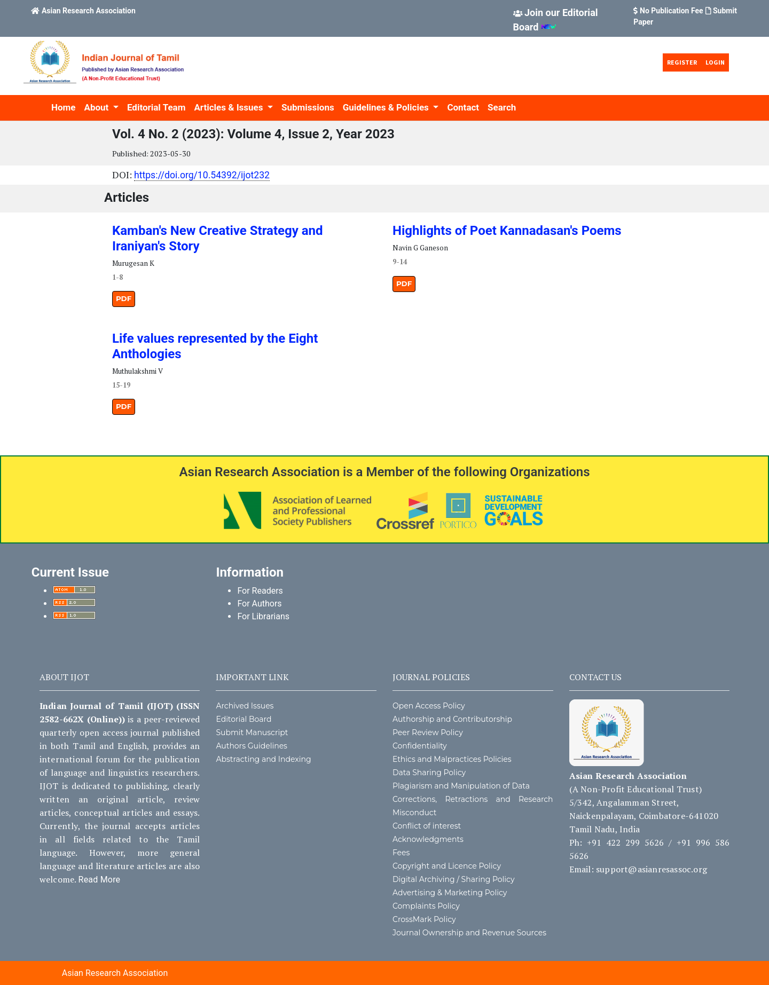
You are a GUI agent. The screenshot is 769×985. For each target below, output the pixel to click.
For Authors (259, 603)
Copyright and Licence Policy (447, 866)
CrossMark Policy (424, 919)
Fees (401, 852)
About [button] (97, 107)
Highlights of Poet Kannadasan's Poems (507, 230)
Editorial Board (243, 719)
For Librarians (263, 616)
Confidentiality (420, 746)
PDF (123, 298)
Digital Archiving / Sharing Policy (454, 879)
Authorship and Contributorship (452, 719)
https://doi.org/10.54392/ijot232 (202, 175)
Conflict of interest (427, 826)
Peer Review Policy (428, 732)
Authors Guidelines (251, 746)
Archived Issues (244, 706)
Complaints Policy (426, 906)
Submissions (307, 107)
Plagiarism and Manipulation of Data (461, 786)
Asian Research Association (89, 10)
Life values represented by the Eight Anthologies (215, 346)
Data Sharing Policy (429, 772)
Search (502, 107)
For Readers (260, 591)
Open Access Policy (429, 706)
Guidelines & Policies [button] (387, 107)
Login (715, 62)
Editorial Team (156, 107)
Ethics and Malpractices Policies (452, 759)
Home (63, 107)
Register (682, 62)
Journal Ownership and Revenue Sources (469, 932)
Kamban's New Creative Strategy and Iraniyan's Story (217, 238)
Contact (463, 107)
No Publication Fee (671, 10)
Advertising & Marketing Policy (450, 892)
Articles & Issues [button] (229, 107)
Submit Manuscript (252, 732)
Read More (100, 879)
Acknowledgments (428, 839)
